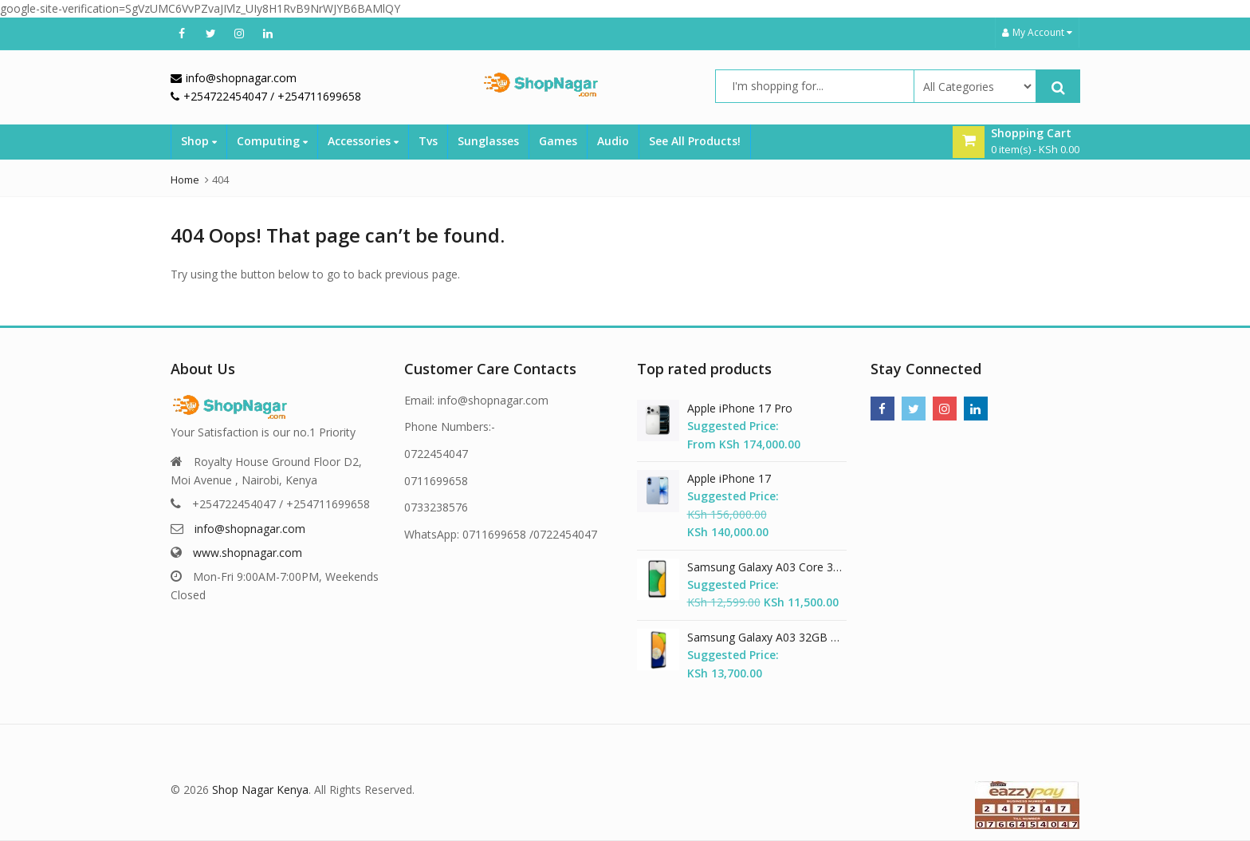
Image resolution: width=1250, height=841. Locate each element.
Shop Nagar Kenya (260, 789)
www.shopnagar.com (247, 552)
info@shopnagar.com (250, 528)
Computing (272, 140)
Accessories (363, 140)
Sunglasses (488, 140)
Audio (613, 140)
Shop (199, 140)
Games (558, 140)
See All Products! (695, 140)
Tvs (428, 140)
